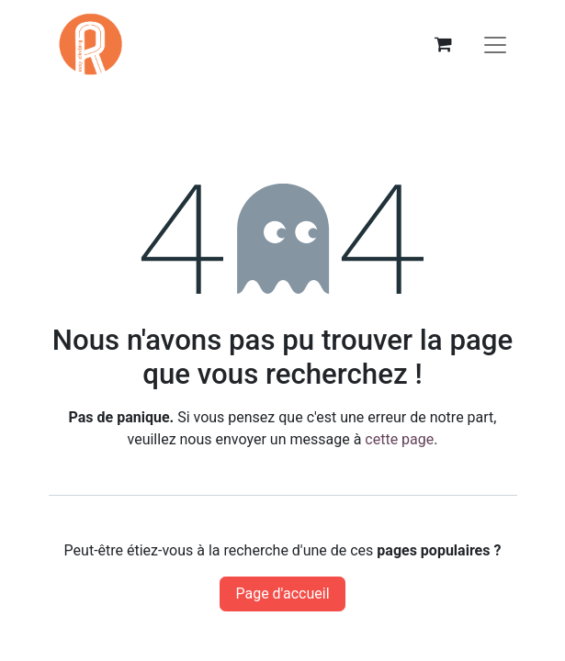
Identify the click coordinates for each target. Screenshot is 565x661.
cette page (399, 439)
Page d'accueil (282, 593)
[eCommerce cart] (444, 44)
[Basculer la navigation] (495, 44)
